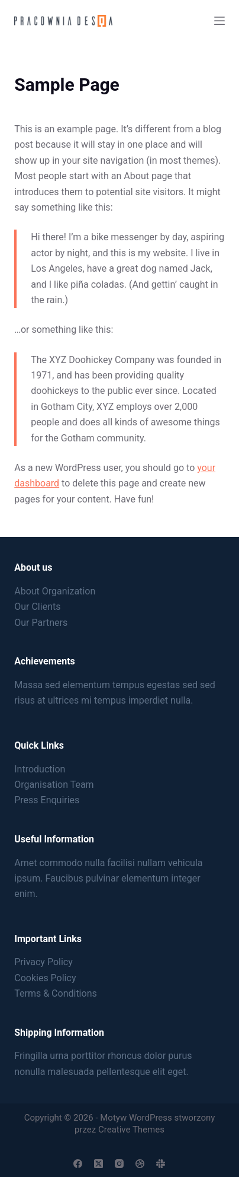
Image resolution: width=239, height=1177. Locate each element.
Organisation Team (53, 784)
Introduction (39, 769)
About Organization (54, 591)
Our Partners (40, 622)
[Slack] (160, 1163)
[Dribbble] (139, 1163)
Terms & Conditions (55, 993)
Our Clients (37, 606)
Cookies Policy (45, 978)
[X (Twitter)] (98, 1163)
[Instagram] (119, 1163)
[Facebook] (77, 1163)
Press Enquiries (46, 800)
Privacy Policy (43, 962)
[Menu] (219, 20)
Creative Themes (131, 1129)
